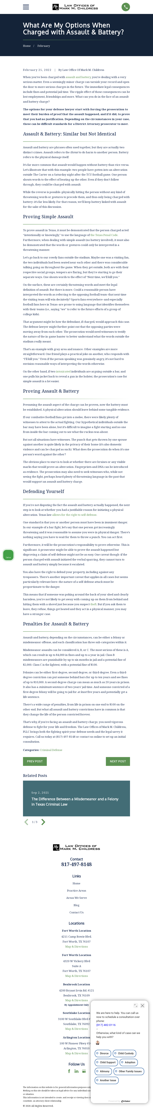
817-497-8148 (76, 864)
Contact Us (76, 912)
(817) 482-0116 (106, 1025)
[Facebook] (69, 1071)
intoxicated (63, 371)
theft (93, 604)
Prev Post (35, 761)
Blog (76, 905)
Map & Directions (76, 946)
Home (76, 883)
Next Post (118, 761)
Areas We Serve (76, 898)
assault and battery (78, 77)
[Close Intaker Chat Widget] (142, 1005)
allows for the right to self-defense (74, 515)
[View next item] (43, 822)
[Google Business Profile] (84, 1071)
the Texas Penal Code (104, 235)
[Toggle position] (135, 1005)
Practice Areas (76, 890)
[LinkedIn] (76, 1071)
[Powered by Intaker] (126, 1101)
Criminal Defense (51, 750)
